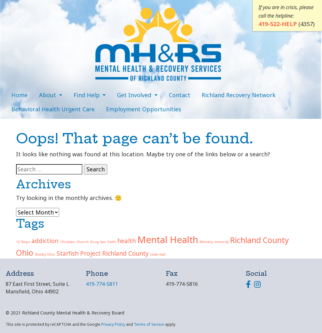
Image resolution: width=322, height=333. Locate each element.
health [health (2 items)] (126, 241)
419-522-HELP (277, 23)
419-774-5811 (102, 283)
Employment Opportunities (143, 109)
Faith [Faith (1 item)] (112, 242)
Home (19, 95)
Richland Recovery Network (238, 95)
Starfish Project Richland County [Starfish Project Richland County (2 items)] (103, 253)
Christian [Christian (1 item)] (67, 242)
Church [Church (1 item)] (82, 242)
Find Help (87, 95)
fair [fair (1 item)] (103, 242)
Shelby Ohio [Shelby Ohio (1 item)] (45, 254)
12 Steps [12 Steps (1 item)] (23, 242)
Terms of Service (149, 324)
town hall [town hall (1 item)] (157, 254)
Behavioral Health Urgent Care (53, 109)
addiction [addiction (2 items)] (44, 241)
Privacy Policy (113, 324)
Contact (179, 95)
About (48, 95)
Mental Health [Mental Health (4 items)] (167, 239)
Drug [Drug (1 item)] (94, 242)
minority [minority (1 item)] (221, 242)
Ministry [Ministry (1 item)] (206, 242)
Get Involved (135, 95)
